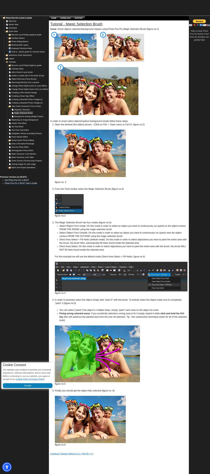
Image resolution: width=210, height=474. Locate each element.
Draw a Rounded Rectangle (22, 144)
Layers (11, 58)
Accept (27, 385)
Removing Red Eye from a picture (25, 82)
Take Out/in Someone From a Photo (26, 106)
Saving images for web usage (23, 164)
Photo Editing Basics (19, 41)
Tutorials (12, 62)
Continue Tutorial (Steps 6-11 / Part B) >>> (71, 454)
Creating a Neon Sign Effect (22, 96)
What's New (13, 24)
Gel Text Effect (17, 127)
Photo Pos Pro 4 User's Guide (19, 18)
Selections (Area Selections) (20, 55)
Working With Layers (20, 45)
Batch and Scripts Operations (23, 167)
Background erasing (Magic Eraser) (28, 116)
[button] (7, 467)
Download (13, 28)
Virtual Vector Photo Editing (22, 140)
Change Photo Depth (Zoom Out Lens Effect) (29, 89)
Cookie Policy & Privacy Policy (30, 379)
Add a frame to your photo (22, 72)
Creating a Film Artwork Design (24, 93)
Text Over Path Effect (20, 130)
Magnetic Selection (22, 110)
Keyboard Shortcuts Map (21, 48)
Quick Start (13, 31)
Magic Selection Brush (23, 113)
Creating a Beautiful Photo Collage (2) (27, 103)
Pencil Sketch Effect (19, 137)
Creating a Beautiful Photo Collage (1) (27, 99)
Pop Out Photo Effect (20, 147)
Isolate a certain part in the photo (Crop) (27, 75)
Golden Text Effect (19, 123)
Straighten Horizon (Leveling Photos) (26, 133)
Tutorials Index (17, 69)
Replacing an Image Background (24, 120)
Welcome (12, 21)
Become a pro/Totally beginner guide (26, 35)
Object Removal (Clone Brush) (23, 79)
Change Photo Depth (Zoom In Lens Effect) (29, 86)
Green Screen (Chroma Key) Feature (26, 161)
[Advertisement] (90, 7)
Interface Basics (18, 38)
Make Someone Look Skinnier (23, 154)
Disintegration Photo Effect (22, 150)
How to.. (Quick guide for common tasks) (28, 52)
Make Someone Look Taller (22, 157)
